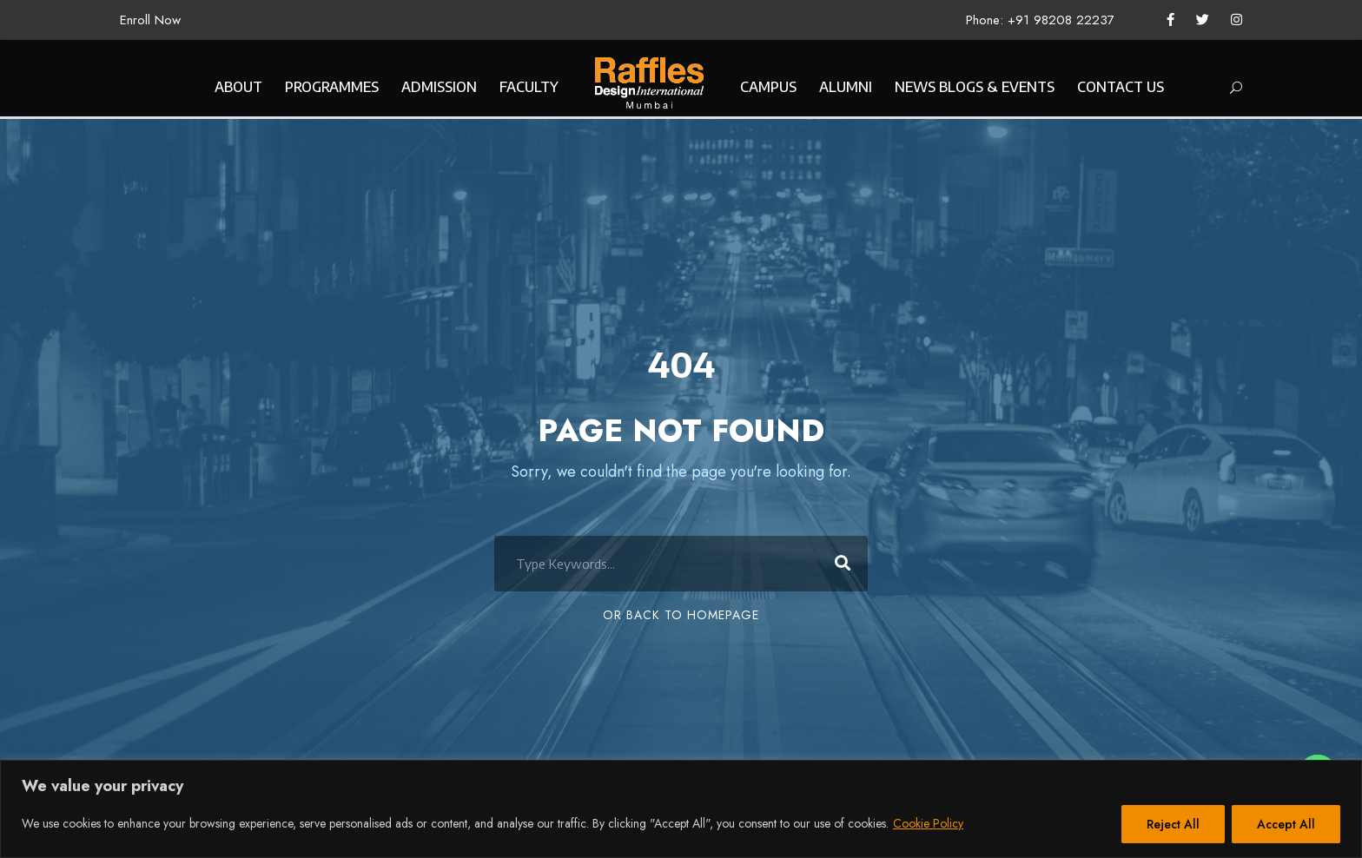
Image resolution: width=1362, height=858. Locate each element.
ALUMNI (845, 87)
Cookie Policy (928, 823)
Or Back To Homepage (681, 662)
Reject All (1173, 824)
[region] (681, 809)
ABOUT (238, 87)
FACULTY (529, 87)
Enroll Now (150, 20)
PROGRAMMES (332, 87)
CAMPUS (768, 87)
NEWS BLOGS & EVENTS (975, 87)
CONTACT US (1120, 87)
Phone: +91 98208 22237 (1040, 20)
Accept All (1286, 824)
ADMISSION (439, 87)
